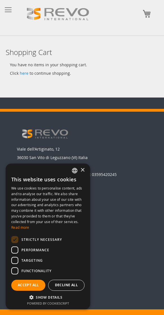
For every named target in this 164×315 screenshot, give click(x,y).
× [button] (82, 170)
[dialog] (48, 236)
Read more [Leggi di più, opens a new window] (20, 227)
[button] (48, 297)
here (24, 73)
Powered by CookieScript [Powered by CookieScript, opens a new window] (48, 303)
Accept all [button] (28, 285)
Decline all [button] (66, 285)
